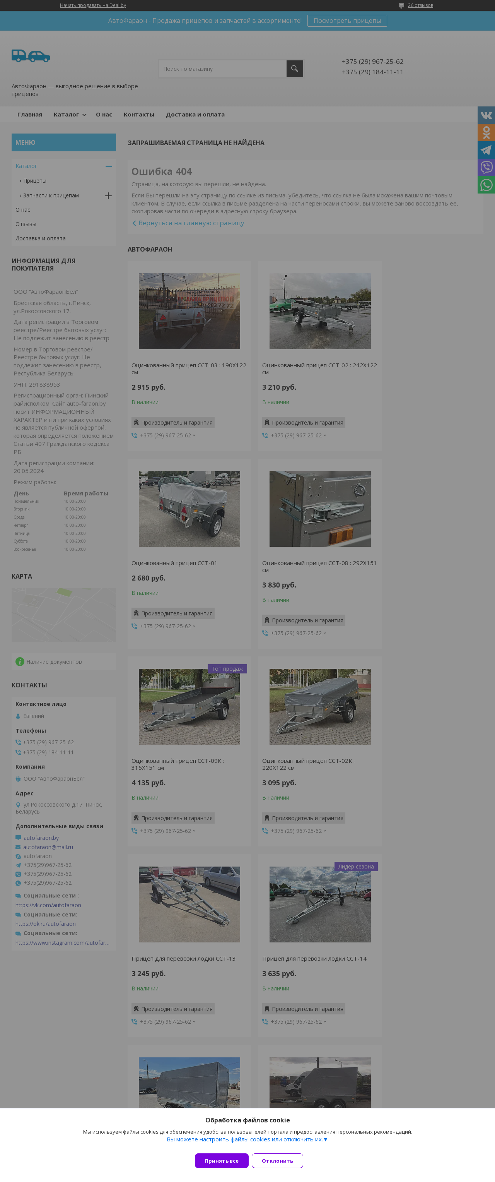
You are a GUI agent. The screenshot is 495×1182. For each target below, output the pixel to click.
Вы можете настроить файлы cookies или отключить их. (245, 1143)
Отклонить (282, 1160)
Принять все (222, 1160)
